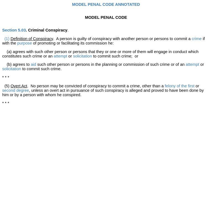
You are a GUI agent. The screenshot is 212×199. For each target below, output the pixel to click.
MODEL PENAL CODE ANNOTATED (106, 4)
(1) (6, 38)
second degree (15, 90)
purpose (24, 43)
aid (33, 64)
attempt (60, 56)
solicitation (82, 56)
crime (197, 38)
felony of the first (180, 86)
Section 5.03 (14, 30)
